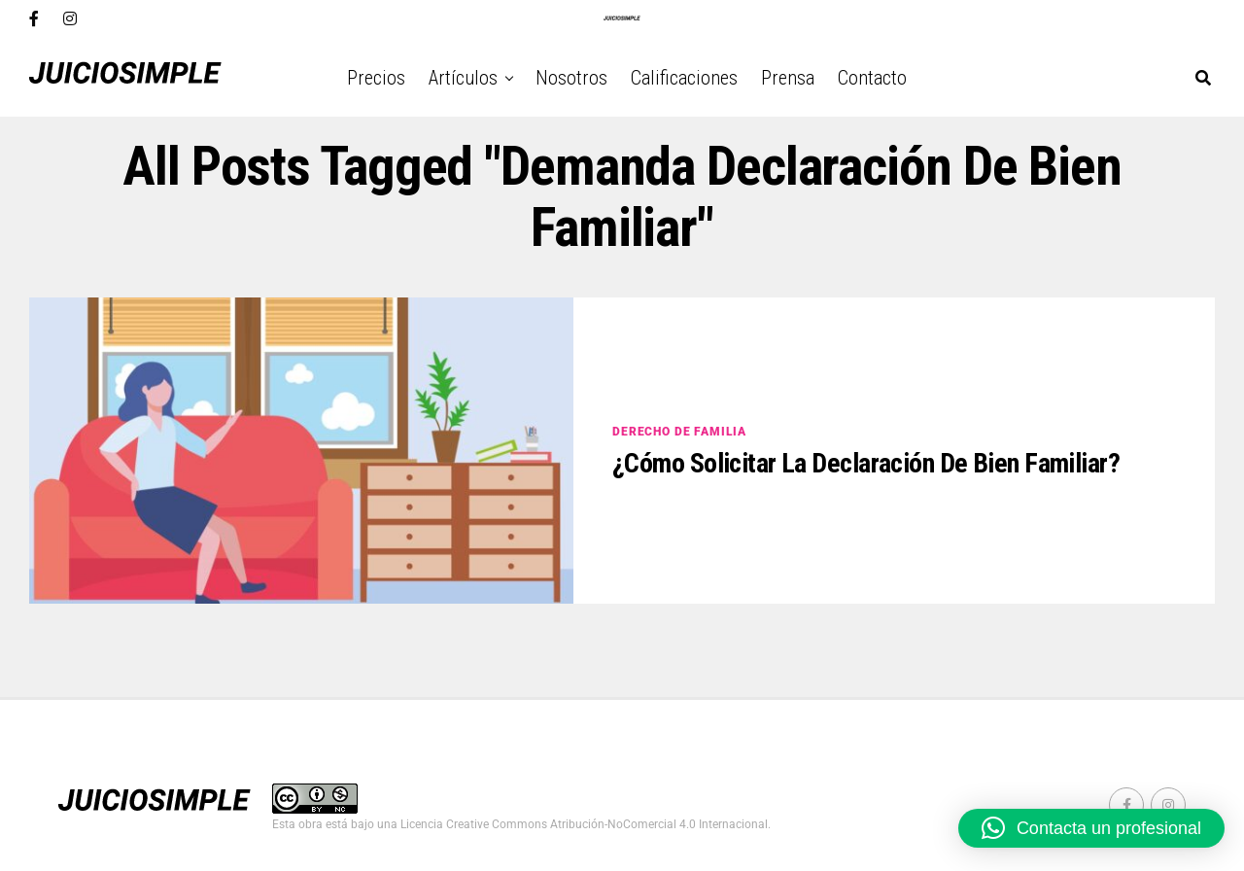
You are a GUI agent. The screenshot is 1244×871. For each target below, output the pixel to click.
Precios (376, 77)
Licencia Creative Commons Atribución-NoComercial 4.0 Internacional (584, 824)
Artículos (463, 77)
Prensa (787, 77)
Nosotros (571, 77)
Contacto (872, 77)
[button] (1091, 828)
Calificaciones (684, 77)
